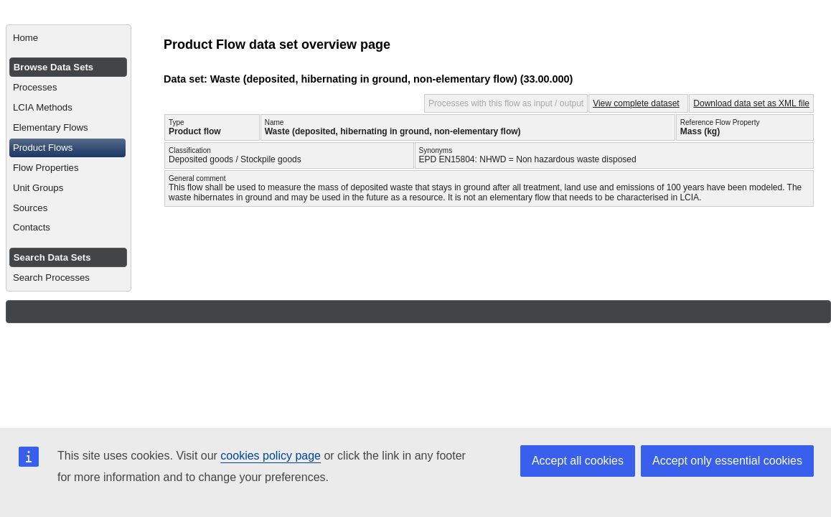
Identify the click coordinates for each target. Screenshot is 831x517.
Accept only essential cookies (727, 461)
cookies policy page (270, 456)
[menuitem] (68, 38)
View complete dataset (636, 103)
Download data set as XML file (751, 103)
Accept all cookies (578, 461)
